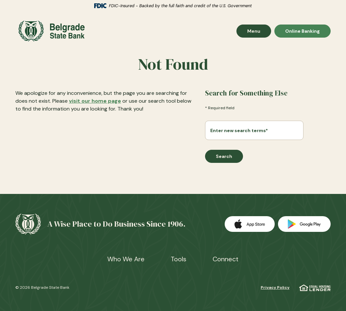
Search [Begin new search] (224, 156)
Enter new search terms (239, 130)
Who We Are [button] (126, 259)
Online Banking (302, 31)
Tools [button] (178, 259)
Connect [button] (225, 259)
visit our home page (95, 100)
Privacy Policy (275, 287)
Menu (259, 31)
